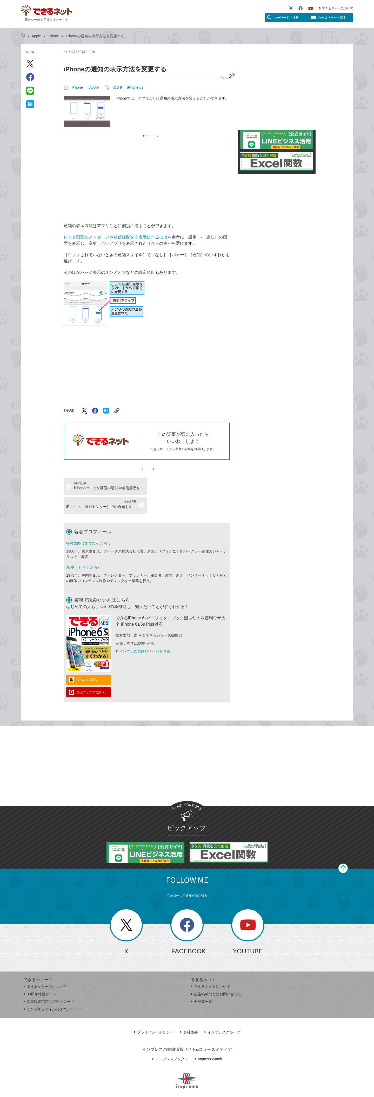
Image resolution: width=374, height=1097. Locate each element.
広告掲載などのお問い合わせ (216, 975)
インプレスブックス (170, 1040)
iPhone (53, 36)
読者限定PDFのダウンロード (48, 983)
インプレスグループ (222, 1013)
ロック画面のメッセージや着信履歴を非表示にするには (116, 237)
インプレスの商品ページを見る (143, 633)
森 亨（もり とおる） (83, 549)
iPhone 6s (135, 87)
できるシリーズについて (45, 968)
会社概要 (189, 1013)
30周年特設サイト (39, 975)
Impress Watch (208, 1040)
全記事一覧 (201, 983)
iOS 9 (117, 87)
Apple (36, 36)
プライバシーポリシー (153, 1013)
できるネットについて (336, 8)
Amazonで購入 (87, 661)
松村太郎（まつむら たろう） (90, 524)
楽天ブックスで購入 (91, 673)
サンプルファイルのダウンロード (52, 990)
